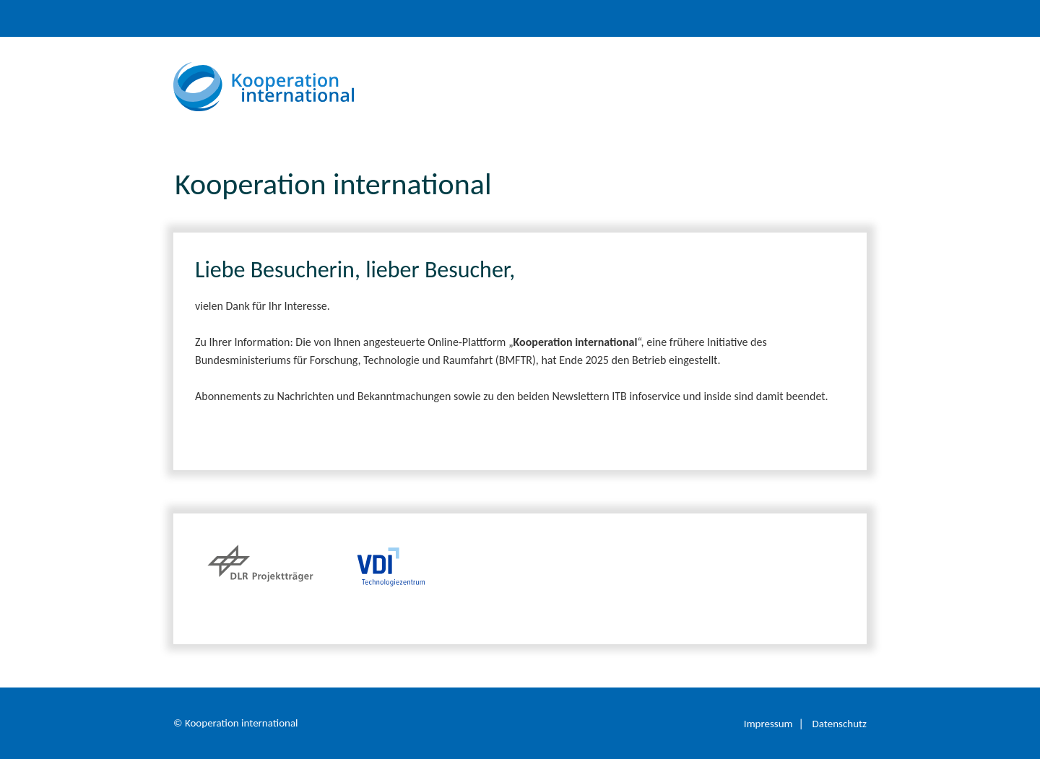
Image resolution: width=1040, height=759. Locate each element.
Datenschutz (839, 723)
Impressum (768, 723)
